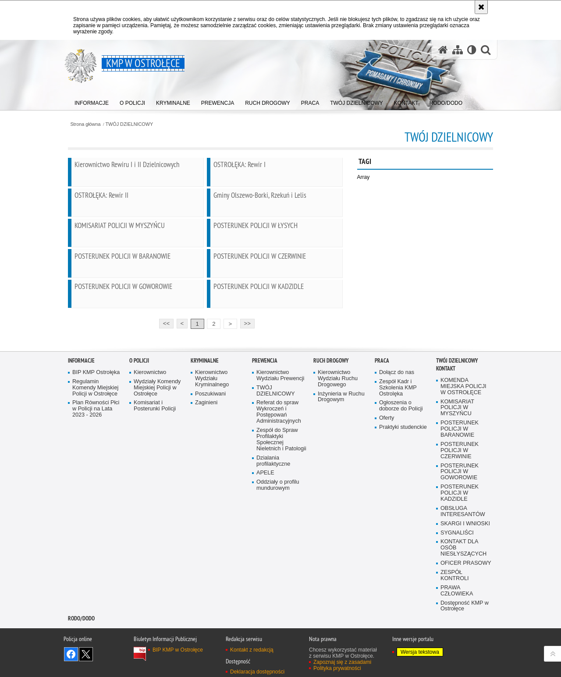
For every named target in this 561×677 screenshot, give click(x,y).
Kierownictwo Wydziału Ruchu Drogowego (338, 465)
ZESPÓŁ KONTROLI (454, 662)
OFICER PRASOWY (465, 650)
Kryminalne (205, 447)
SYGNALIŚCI (457, 619)
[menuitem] (92, 101)
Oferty (386, 505)
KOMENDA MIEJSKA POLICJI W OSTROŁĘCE (463, 473)
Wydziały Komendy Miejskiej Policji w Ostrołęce (157, 475)
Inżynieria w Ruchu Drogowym (341, 483)
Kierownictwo (150, 459)
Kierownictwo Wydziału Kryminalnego (212, 465)
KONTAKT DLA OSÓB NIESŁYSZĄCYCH (463, 635)
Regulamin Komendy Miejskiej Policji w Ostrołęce (95, 475)
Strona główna (85, 124)
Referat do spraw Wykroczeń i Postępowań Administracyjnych (278, 499)
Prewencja (264, 447)
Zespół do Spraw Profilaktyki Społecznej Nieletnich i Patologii (281, 526)
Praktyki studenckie (403, 514)
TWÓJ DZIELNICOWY (129, 124)
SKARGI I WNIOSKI (465, 610)
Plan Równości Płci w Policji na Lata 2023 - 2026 (95, 496)
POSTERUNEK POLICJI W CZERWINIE (459, 537)
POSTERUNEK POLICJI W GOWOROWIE (459, 558)
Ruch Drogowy (330, 447)
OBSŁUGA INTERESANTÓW (462, 598)
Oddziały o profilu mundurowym (277, 572)
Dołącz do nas (396, 459)
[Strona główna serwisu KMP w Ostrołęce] (443, 49)
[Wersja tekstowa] (471, 49)
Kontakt (445, 455)
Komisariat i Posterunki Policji (155, 493)
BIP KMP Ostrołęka (96, 459)
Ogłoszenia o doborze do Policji (401, 493)
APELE (265, 560)
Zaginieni (206, 489)
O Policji (139, 447)
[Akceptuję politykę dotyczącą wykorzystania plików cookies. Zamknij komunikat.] (481, 7)
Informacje (81, 447)
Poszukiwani (210, 480)
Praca (382, 447)
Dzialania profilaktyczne (273, 547)
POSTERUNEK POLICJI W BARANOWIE (459, 516)
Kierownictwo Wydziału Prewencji (280, 462)
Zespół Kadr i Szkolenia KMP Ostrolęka (398, 475)
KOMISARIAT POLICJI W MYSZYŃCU (457, 494)
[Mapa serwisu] (457, 49)
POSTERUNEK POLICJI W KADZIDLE (459, 580)
